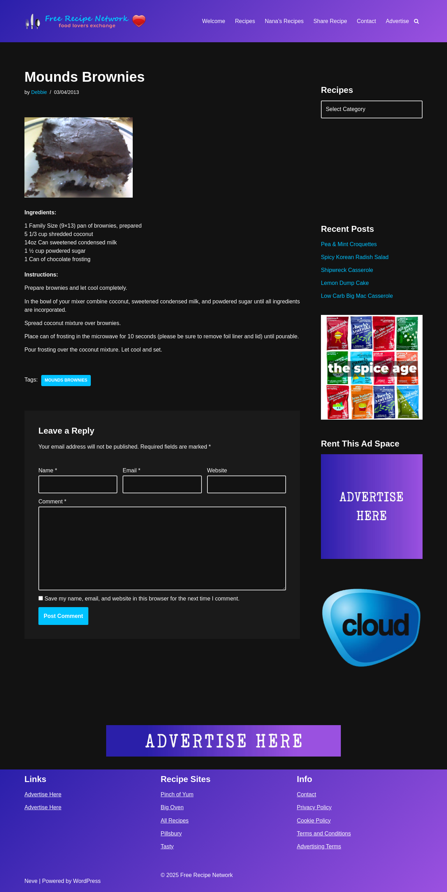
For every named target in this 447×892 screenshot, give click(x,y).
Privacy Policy (314, 808)
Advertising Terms (319, 846)
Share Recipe (330, 21)
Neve (30, 881)
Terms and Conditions (324, 833)
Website (217, 479)
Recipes (244, 21)
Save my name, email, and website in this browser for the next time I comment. (141, 608)
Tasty (167, 846)
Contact (366, 21)
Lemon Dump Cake (345, 284)
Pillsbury (171, 833)
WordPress (87, 881)
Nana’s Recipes (283, 21)
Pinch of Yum (177, 794)
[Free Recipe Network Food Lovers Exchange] (85, 21)
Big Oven (172, 808)
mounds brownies (66, 389)
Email (131, 479)
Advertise (397, 21)
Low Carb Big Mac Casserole (357, 297)
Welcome (212, 21)
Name (47, 479)
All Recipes (175, 821)
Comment (52, 511)
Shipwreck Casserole (347, 271)
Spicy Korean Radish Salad (355, 258)
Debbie (39, 92)
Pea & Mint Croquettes (349, 245)
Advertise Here (42, 794)
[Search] (416, 21)
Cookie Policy (314, 821)
